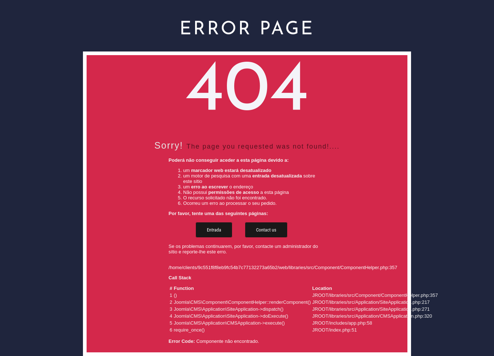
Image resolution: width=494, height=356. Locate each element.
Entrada (214, 230)
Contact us (266, 230)
